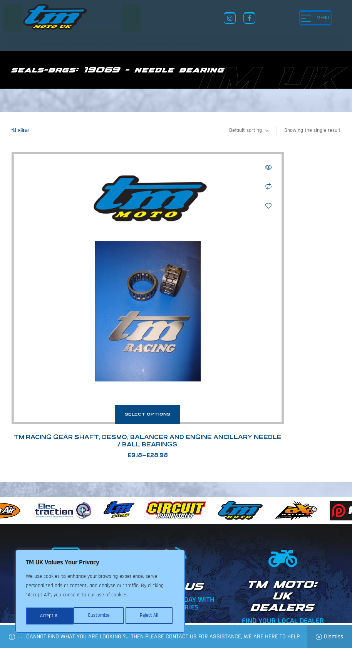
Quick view (155, 167)
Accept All (151, 616)
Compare (155, 186)
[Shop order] (249, 131)
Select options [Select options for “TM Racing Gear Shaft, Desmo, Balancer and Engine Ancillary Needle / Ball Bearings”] (91, 300)
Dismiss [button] (333, 637)
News (196, 581)
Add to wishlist (155, 206)
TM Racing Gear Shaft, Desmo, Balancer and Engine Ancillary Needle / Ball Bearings (91, 331)
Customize (50, 616)
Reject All (100, 616)
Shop (215, 581)
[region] (100, 592)
